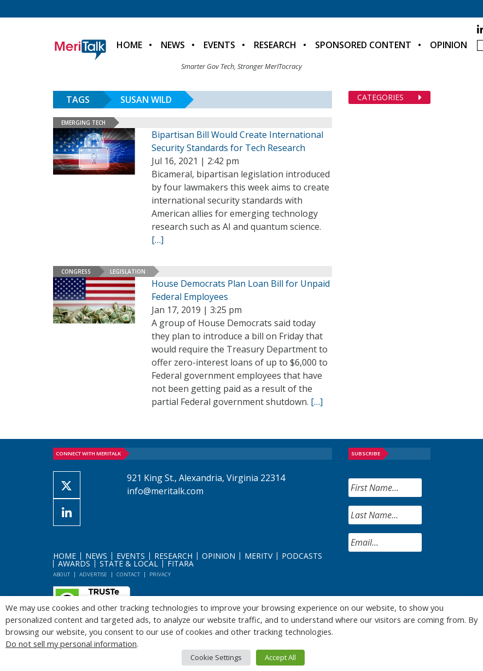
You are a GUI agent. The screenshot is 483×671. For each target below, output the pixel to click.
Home (129, 45)
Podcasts (302, 556)
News (173, 45)
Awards (74, 563)
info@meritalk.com (165, 491)
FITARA (180, 563)
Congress (76, 271)
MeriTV (258, 556)
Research (275, 45)
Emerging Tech (83, 122)
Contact (128, 574)
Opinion (448, 45)
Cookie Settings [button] (216, 657)
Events (219, 45)
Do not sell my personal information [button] (71, 643)
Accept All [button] (280, 657)
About (61, 574)
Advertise (93, 574)
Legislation (128, 271)
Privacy (160, 574)
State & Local (129, 563)
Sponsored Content (363, 45)
